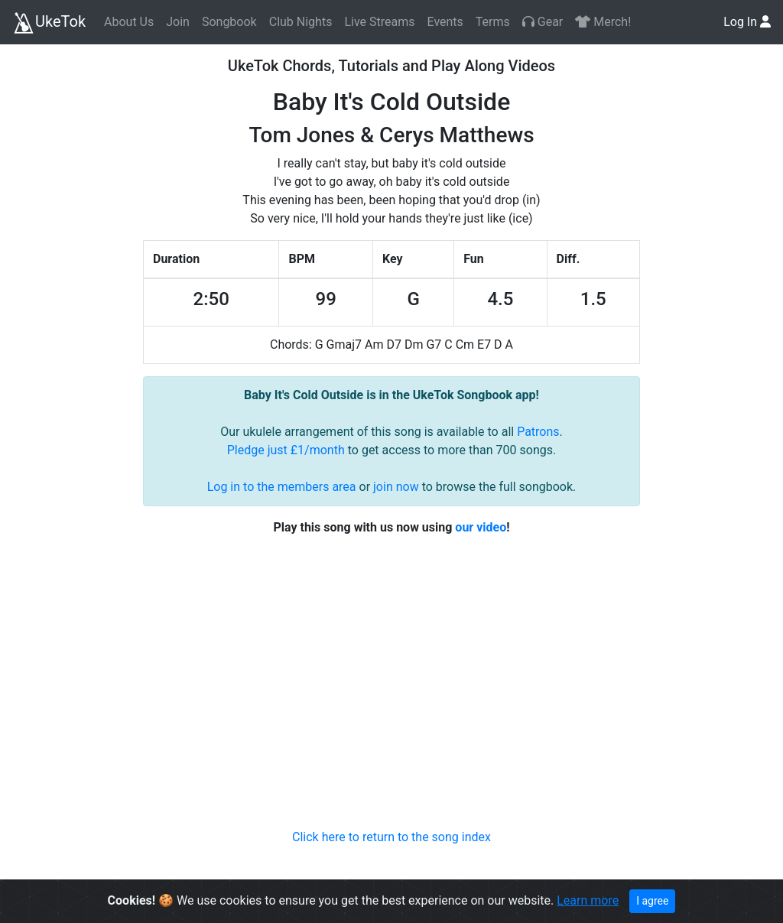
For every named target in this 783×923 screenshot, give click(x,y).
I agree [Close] (652, 901)
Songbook (229, 22)
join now (396, 486)
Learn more (588, 900)
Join (178, 22)
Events (445, 22)
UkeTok (49, 22)
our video (480, 527)
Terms (493, 22)
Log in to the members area (281, 486)
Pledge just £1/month (286, 450)
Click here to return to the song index (391, 837)
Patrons (538, 431)
